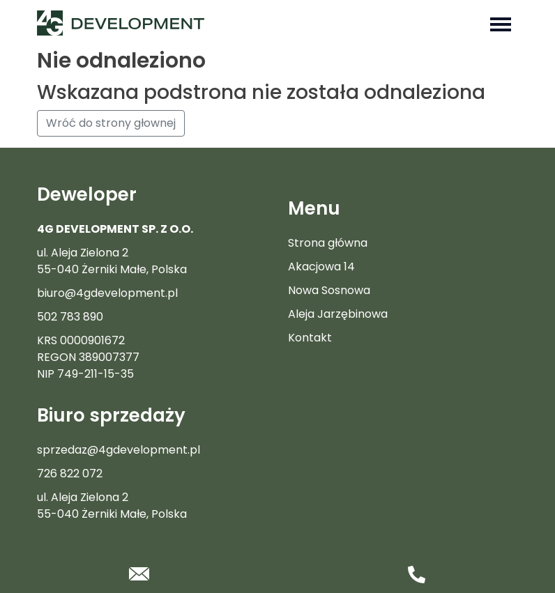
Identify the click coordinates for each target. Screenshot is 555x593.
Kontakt (310, 338)
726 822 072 (69, 473)
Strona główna (327, 243)
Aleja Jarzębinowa (338, 314)
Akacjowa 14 (321, 267)
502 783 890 (70, 317)
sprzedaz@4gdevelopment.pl (118, 450)
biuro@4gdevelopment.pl (107, 293)
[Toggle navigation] (500, 23)
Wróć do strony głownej (111, 123)
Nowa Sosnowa (329, 290)
